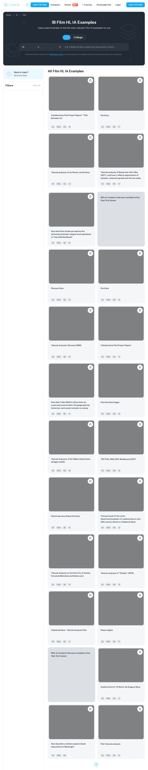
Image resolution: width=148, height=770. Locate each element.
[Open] (60, 47)
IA (17, 15)
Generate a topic (56, 54)
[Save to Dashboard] (90, 80)
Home (8, 15)
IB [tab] (67, 37)
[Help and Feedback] (123, 4)
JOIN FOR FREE (40, 5)
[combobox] (30, 47)
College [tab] (78, 37)
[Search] (126, 47)
